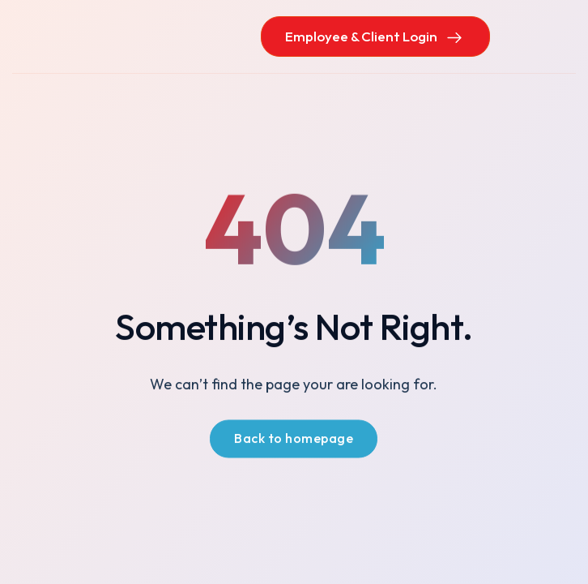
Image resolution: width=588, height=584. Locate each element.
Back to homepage (293, 440)
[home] (93, 36)
